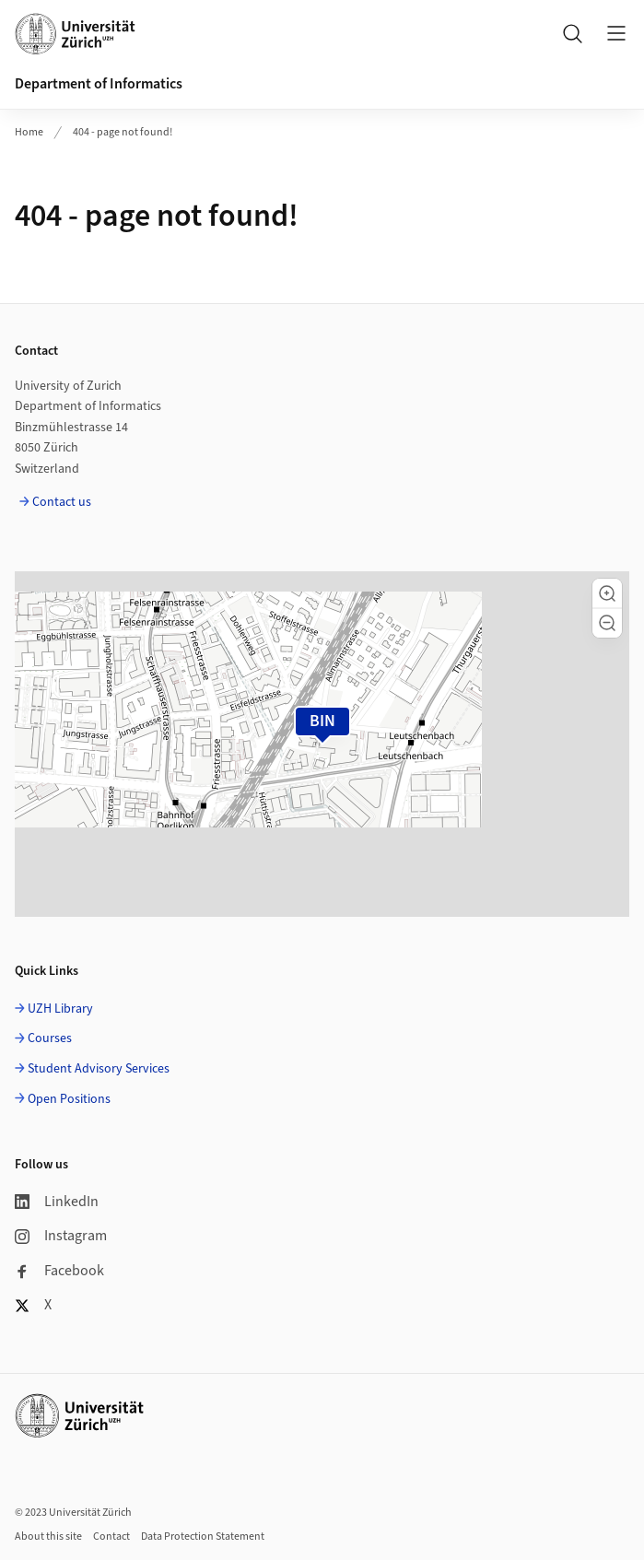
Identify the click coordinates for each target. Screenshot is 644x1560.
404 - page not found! (122, 132)
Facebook (59, 1271)
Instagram (61, 1236)
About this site (48, 1536)
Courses (50, 1038)
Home (29, 132)
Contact (111, 1536)
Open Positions (69, 1099)
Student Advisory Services (99, 1069)
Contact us (61, 502)
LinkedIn (57, 1201)
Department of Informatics (98, 84)
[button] (607, 593)
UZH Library (60, 1009)
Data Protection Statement (202, 1536)
